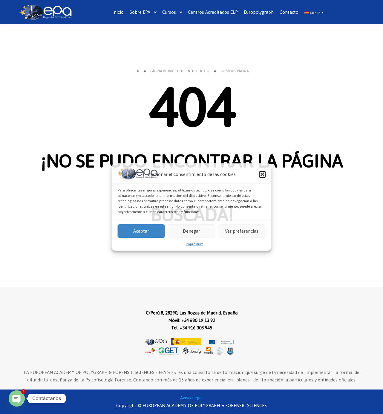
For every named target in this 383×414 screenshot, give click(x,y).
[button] (263, 174)
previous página (234, 71)
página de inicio (164, 71)
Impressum (194, 244)
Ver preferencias (241, 231)
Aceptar (141, 231)
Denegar (191, 231)
